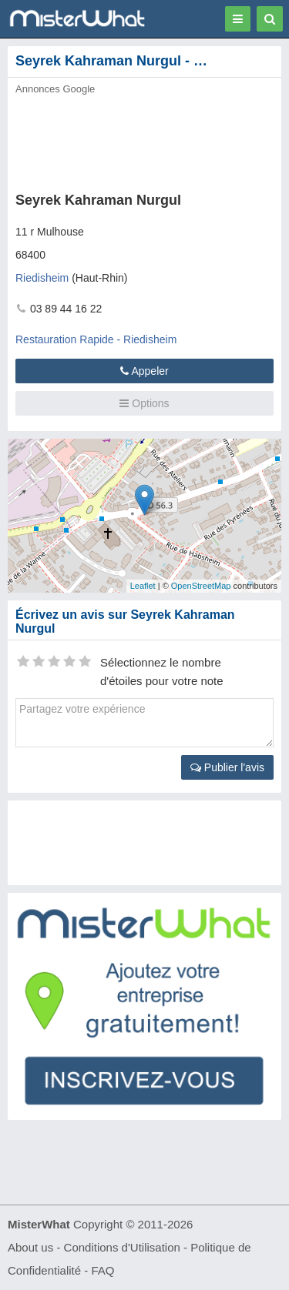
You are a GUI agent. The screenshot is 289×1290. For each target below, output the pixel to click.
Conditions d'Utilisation (122, 1247)
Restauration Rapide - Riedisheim (95, 339)
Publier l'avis (227, 767)
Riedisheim (42, 278)
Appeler (144, 371)
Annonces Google (55, 89)
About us (30, 1247)
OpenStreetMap (201, 585)
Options (144, 403)
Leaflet (143, 585)
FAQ (102, 1270)
